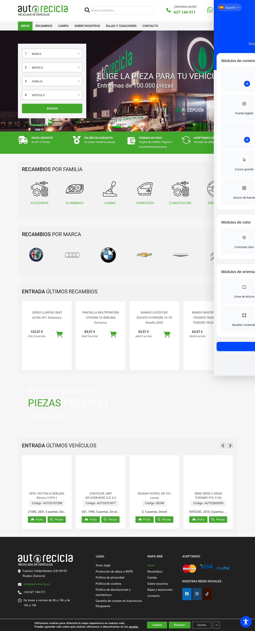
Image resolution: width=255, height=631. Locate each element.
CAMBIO (110, 192)
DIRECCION (215, 192)
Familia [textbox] (37, 81)
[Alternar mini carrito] (226, 10)
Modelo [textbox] (37, 67)
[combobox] (52, 53)
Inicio (25, 26)
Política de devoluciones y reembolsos (113, 592)
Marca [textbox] (36, 53)
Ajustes (203, 625)
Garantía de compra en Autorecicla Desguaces (119, 603)
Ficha (37, 519)
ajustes (130, 626)
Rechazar (179, 625)
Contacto (150, 26)
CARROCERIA (145, 192)
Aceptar (155, 625)
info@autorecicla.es (37, 584)
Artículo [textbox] (38, 95)
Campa (63, 26)
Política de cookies (108, 584)
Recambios (43, 26)
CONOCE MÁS (47, 416)
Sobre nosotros (87, 26)
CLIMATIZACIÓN (180, 192)
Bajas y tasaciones (121, 26)
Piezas (56, 519)
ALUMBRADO (74, 192)
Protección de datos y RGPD (114, 571)
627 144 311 (184, 12)
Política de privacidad (110, 577)
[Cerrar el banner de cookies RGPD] (219, 624)
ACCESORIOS (39, 192)
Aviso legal (103, 565)
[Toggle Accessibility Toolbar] (246, 622)
